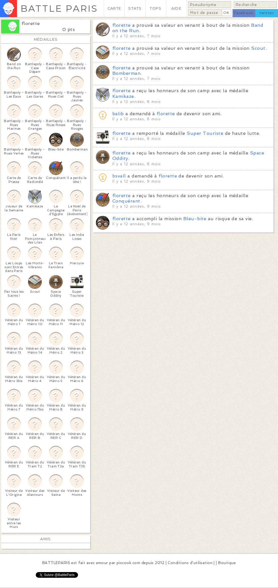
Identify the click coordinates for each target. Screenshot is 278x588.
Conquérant (126, 201)
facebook (244, 13)
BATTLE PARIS (59, 8)
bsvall (119, 176)
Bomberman (126, 73)
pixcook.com (128, 563)
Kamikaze (123, 96)
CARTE (114, 8)
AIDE (176, 8)
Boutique (227, 563)
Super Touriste (205, 133)
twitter (266, 13)
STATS (135, 8)
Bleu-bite (194, 218)
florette (31, 23)
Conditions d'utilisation (190, 563)
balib (118, 113)
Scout (258, 48)
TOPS (155, 8)
